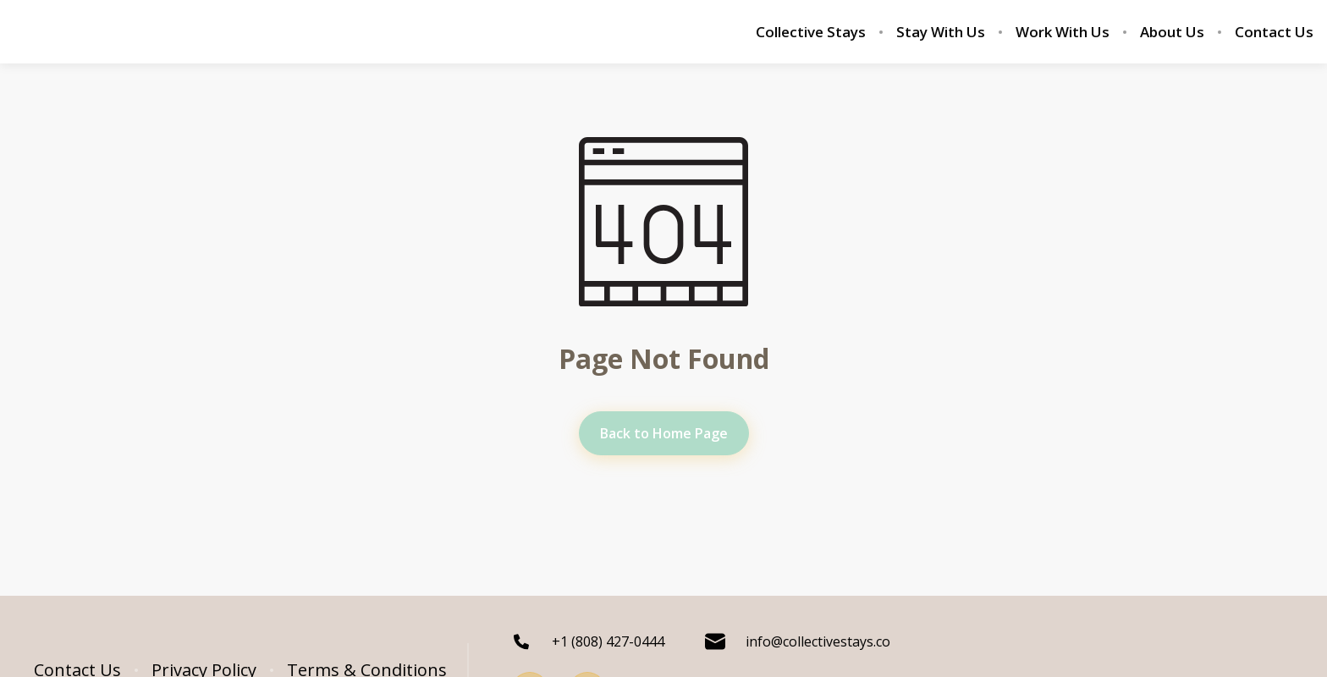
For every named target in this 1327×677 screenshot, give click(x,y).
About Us (1172, 32)
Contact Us (1274, 32)
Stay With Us (940, 32)
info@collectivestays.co (797, 641)
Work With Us (1063, 32)
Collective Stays (811, 32)
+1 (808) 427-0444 (587, 641)
